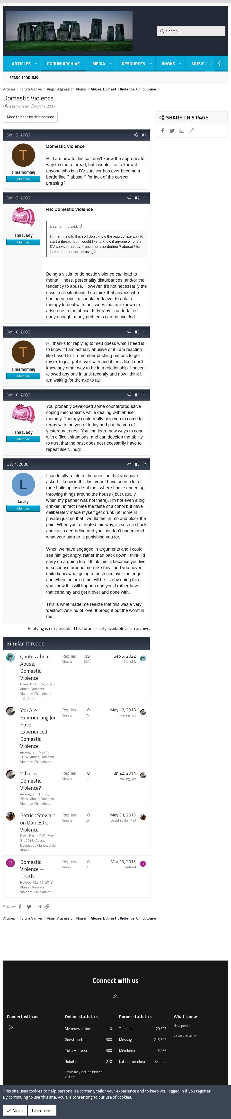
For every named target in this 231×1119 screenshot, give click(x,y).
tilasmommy (19, 106)
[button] (36, 64)
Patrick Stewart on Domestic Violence (37, 822)
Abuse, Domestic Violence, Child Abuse (35, 691)
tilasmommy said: (64, 226)
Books (168, 63)
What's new (185, 1016)
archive (142, 628)
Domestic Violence (28, 98)
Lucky (23, 501)
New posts (182, 1026)
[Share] (136, 135)
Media (98, 63)
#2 (137, 198)
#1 (144, 135)
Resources (133, 63)
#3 (137, 332)
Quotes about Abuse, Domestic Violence (35, 667)
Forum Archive (63, 63)
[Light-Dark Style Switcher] (219, 64)
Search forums (23, 78)
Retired (25, 882)
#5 (137, 464)
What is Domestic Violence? (30, 781)
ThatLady (23, 235)
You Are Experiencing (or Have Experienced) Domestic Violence (38, 728)
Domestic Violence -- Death (32, 869)
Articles (21, 63)
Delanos (160, 1061)
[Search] (191, 31)
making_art (28, 752)
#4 (137, 395)
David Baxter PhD (32, 835)
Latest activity (185, 1035)
